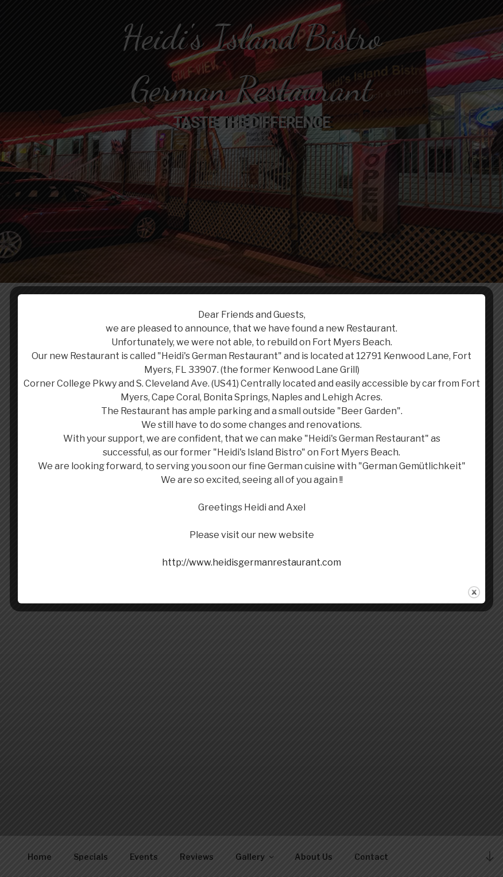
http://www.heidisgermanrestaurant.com (251, 562)
